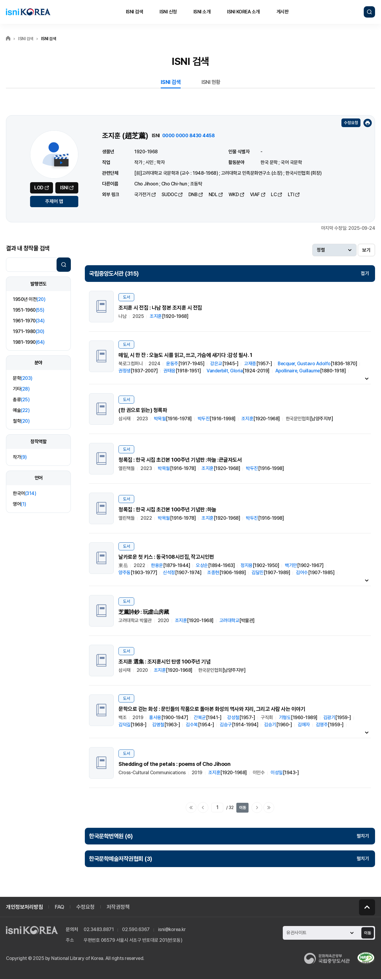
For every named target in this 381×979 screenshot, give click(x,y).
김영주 (322, 724)
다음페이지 (257, 807)
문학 (22, 378)
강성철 (233, 717)
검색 (369, 12)
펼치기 (363, 836)
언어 (39, 478)
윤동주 (172, 363)
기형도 (285, 717)
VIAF (255, 194)
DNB (193, 194)
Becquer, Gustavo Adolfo (304, 363)
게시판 (283, 12)
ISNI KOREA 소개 (243, 12)
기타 (21, 389)
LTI (291, 194)
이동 (242, 807)
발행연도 (38, 284)
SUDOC (169, 194)
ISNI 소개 (202, 12)
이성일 (277, 772)
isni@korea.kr (172, 929)
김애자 (304, 724)
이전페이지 (203, 807)
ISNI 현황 (211, 82)
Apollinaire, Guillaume (297, 371)
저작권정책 (118, 907)
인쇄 (367, 123)
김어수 (302, 572)
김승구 (226, 724)
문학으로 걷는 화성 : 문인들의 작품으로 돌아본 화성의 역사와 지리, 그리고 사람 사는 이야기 (211, 709)
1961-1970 (29, 321)
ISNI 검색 (134, 12)
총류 (21, 399)
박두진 (204, 418)
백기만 (291, 565)
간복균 (200, 717)
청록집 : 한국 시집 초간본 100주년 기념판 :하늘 (167, 509)
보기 (366, 250)
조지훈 (156, 316)
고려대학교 (229, 620)
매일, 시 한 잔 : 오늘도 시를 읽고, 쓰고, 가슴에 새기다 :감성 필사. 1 (185, 355)
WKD (234, 194)
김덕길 (124, 724)
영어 (19, 504)
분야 (39, 363)
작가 (20, 457)
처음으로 (191, 807)
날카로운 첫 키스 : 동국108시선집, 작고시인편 (166, 557)
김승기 (270, 724)
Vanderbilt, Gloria (225, 371)
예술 (21, 410)
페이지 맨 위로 (367, 907)
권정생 (124, 371)
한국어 (24, 493)
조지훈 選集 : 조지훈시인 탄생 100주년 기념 (164, 661)
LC (274, 194)
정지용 (247, 565)
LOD (38, 188)
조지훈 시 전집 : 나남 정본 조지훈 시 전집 (160, 308)
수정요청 (351, 122)
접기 (365, 273)
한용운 (157, 565)
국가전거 (142, 194)
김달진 (258, 572)
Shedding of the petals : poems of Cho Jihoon (174, 764)
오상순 (202, 565)
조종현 (213, 572)
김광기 (329, 717)
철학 (21, 421)
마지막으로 (268, 807)
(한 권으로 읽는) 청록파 (142, 410)
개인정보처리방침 (24, 907)
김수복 (192, 724)
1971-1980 (28, 331)
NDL (213, 194)
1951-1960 (28, 310)
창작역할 (38, 441)
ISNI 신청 (168, 12)
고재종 (250, 363)
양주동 (124, 572)
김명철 (158, 724)
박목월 (160, 418)
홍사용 (155, 717)
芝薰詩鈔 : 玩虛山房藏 (143, 612)
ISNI (64, 188)
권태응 (169, 371)
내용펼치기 (366, 378)
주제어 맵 (54, 201)
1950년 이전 (29, 299)
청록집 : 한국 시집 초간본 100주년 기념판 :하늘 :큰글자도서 (180, 460)
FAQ (59, 907)
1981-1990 (29, 342)
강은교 (216, 363)
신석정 (169, 572)
